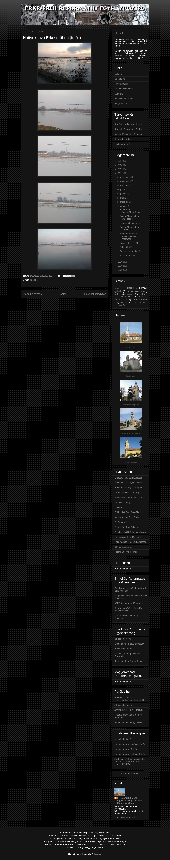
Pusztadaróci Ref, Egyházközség (130, 532)
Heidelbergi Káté (122, 144)
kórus (140, 297)
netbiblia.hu (119, 79)
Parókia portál (121, 522)
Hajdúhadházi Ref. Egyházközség (130, 542)
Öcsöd (138, 303)
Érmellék (118, 507)
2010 (120, 262)
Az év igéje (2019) (123, 739)
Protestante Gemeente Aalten (128, 497)
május (123, 198)
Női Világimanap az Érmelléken (129, 603)
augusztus (125, 185)
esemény (130, 288)
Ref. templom (130, 347)
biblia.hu (118, 74)
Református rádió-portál (125, 552)
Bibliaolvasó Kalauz (123, 99)
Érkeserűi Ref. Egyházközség (128, 478)
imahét (130, 294)
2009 (120, 266)
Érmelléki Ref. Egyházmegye (128, 487)
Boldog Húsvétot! (122, 639)
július (123, 189)
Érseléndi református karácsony (129, 644)
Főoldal (63, 294)
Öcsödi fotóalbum (131, 462)
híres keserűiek (135, 291)
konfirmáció (125, 297)
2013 (120, 165)
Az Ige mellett (120, 104)
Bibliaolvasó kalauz (123, 547)
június (123, 193)
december (125, 177)
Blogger (97, 854)
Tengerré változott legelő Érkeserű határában (128, 236)
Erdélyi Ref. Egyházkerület (127, 512)
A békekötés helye (123, 705)
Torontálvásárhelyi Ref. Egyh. (128, 537)
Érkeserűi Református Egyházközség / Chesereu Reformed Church (130, 800)
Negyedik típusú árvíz (130, 223)
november (125, 181)
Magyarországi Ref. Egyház (127, 517)
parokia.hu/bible (121, 84)
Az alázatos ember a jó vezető (128, 722)
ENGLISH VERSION (131, 773)
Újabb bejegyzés (32, 294)
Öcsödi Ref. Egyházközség (127, 527)
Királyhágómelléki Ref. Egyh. (128, 493)
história (117, 294)
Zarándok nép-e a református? (128, 710)
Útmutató (118, 94)
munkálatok (140, 299)
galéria (34, 280)
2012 (120, 169)
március (124, 202)
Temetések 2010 (127, 255)
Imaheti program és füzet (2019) (129, 744)
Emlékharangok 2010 (130, 251)
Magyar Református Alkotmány (129, 134)
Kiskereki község (122, 502)
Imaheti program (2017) (125, 749)
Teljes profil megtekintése (126, 817)
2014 (120, 161)
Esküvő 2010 (126, 247)
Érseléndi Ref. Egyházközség (128, 483)
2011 (120, 173)
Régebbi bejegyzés (95, 294)
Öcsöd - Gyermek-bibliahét (131, 433)
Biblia (116, 288)
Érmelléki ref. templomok (131, 405)
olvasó (124, 303)
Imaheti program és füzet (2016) (129, 754)
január (123, 206)
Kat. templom (130, 376)
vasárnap (118, 305)
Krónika (118, 299)
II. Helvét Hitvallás (122, 139)
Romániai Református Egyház (128, 129)
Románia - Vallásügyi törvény (128, 124)
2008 (120, 270)
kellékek (143, 294)
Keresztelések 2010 (129, 243)
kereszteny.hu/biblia (123, 89)
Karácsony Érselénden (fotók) (128, 661)
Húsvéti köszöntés (123, 649)
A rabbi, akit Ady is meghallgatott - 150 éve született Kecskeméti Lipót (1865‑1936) (130, 761)
